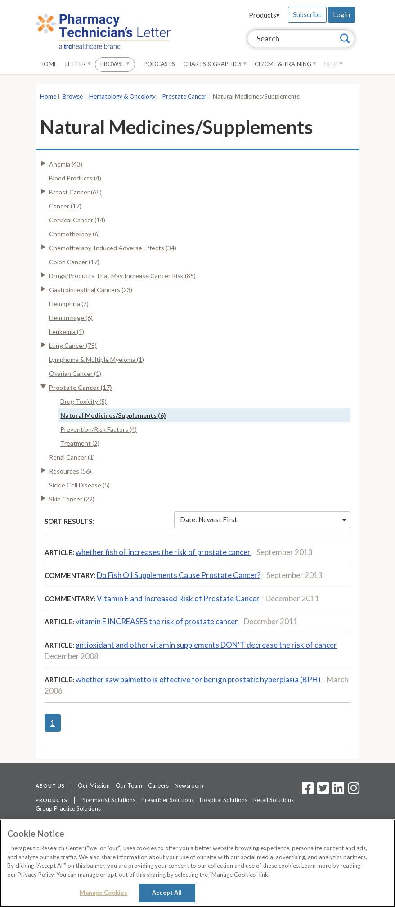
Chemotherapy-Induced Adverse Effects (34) (112, 248)
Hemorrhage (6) (71, 317)
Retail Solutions (273, 799)
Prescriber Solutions (167, 799)
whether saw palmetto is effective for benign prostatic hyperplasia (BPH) (198, 679)
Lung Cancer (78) (73, 345)
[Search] (345, 38)
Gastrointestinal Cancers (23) (90, 289)
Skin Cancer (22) (71, 499)
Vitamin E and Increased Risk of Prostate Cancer (178, 598)
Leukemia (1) (66, 331)
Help (333, 64)
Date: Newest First (263, 519)
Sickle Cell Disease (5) (79, 485)
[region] (197, 863)
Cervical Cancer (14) (77, 220)
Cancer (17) (65, 206)
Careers (158, 785)
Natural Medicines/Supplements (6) (113, 415)
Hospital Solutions (223, 799)
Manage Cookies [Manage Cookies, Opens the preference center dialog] (103, 892)
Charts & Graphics (215, 64)
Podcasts (159, 64)
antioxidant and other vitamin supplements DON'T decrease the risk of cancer (206, 645)
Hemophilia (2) (69, 303)
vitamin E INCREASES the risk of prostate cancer (157, 621)
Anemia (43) (65, 164)
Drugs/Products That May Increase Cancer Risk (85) (122, 276)
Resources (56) (70, 471)
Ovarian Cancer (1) (75, 373)
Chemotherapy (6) (74, 234)
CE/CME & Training (285, 64)
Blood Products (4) (75, 178)
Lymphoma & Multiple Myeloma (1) (96, 359)
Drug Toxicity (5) (83, 401)
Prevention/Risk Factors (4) (98, 429)
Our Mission (94, 785)
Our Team (129, 785)
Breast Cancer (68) (75, 192)
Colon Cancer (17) (74, 262)
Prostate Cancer (184, 96)
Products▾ (264, 15)
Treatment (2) (79, 443)
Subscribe (307, 14)
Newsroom (189, 785)
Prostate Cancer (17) (80, 387)
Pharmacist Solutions (108, 799)
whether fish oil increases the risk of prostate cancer (163, 552)
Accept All (167, 892)
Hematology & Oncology (122, 96)
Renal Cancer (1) (72, 457)
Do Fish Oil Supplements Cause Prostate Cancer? (178, 575)
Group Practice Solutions (68, 808)
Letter (78, 64)
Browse (115, 64)
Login (341, 14)
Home (48, 64)
